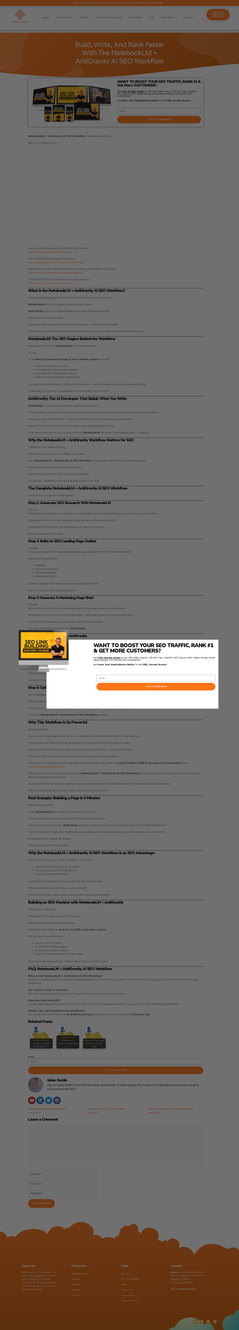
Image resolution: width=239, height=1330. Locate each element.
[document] (119, 665)
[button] (226, 625)
